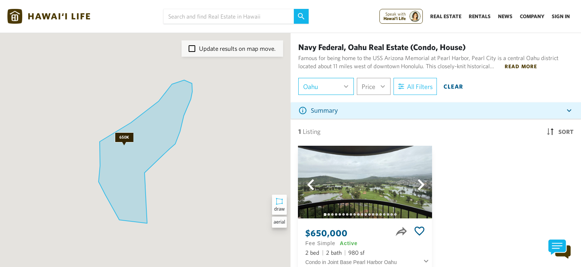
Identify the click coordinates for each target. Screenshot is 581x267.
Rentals (480, 16)
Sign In (561, 16)
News (505, 16)
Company (532, 16)
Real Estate (445, 16)
